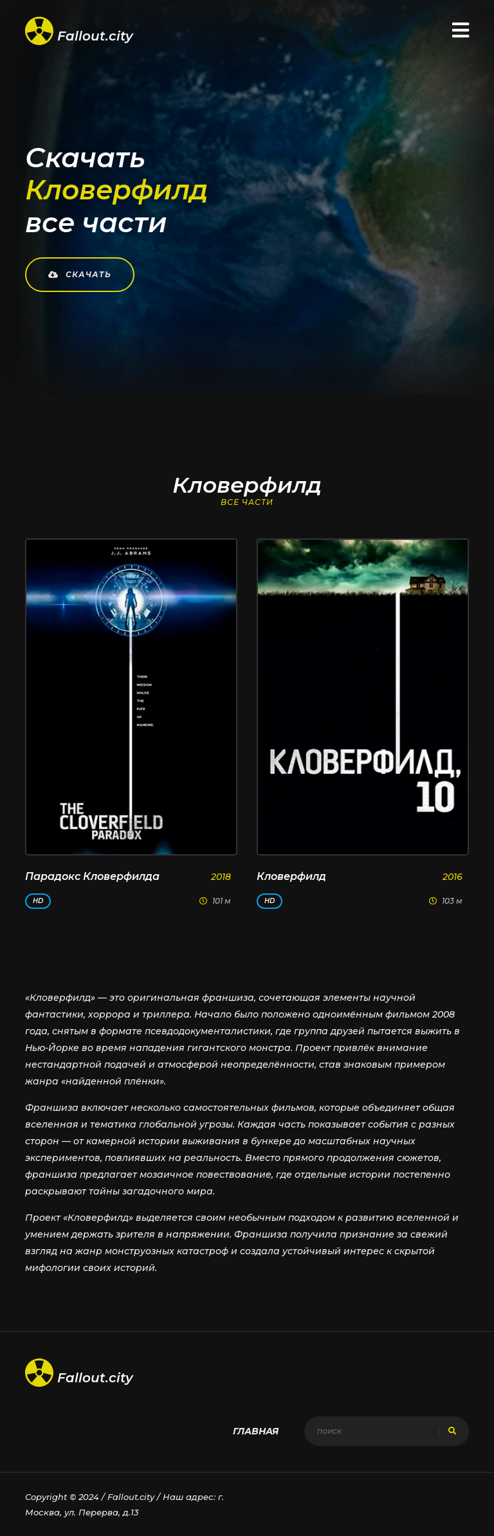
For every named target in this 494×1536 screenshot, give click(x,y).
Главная (256, 1431)
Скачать (79, 274)
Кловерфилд (291, 876)
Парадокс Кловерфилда (92, 876)
